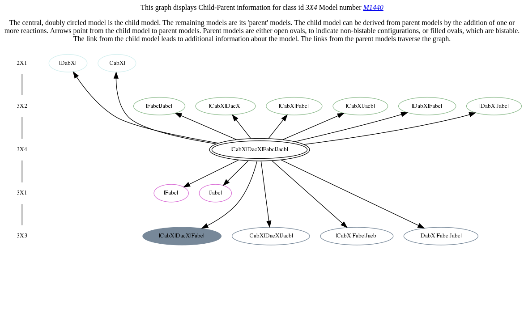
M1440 (373, 7)
